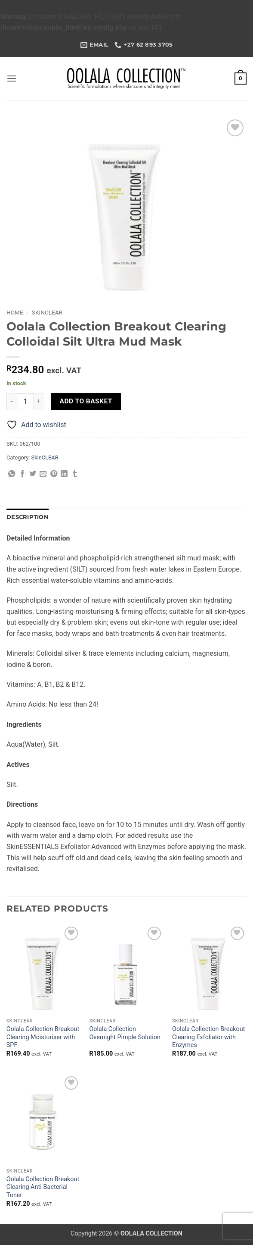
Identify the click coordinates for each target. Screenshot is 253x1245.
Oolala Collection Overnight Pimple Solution (124, 1033)
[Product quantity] (25, 401)
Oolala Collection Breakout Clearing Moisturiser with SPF (42, 1037)
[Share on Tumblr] (74, 474)
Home (14, 312)
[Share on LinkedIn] (64, 474)
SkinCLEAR (47, 312)
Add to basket (86, 401)
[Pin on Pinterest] (53, 474)
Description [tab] (27, 517)
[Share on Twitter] (32, 474)
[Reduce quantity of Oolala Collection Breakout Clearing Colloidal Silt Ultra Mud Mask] (11, 401)
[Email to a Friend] (43, 474)
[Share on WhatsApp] (11, 474)
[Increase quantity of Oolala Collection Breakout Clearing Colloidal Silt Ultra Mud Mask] (39, 401)
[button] (11, 78)
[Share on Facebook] (22, 474)
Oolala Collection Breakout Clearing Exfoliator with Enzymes (208, 1037)
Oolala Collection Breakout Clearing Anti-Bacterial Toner (42, 1187)
